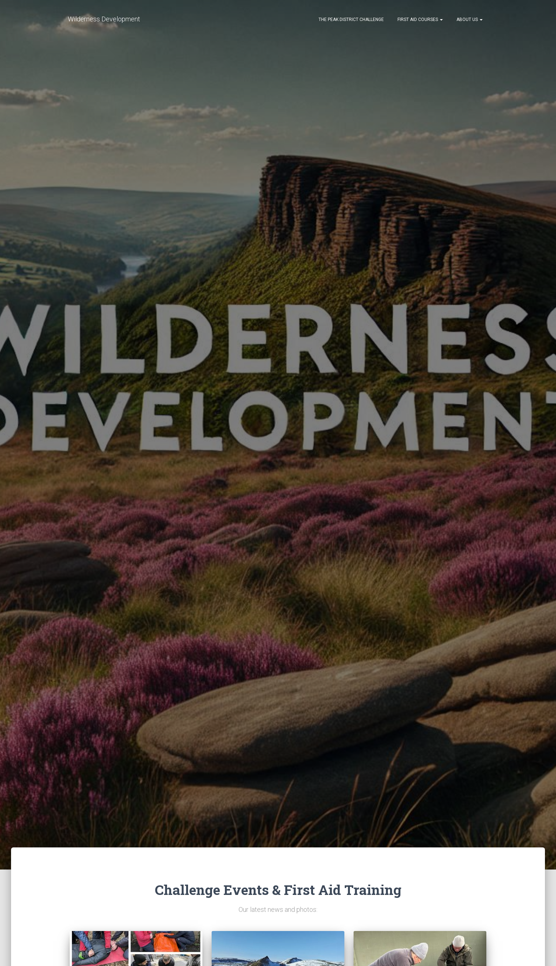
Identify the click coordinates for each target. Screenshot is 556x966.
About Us (469, 19)
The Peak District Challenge (350, 19)
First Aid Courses (419, 19)
